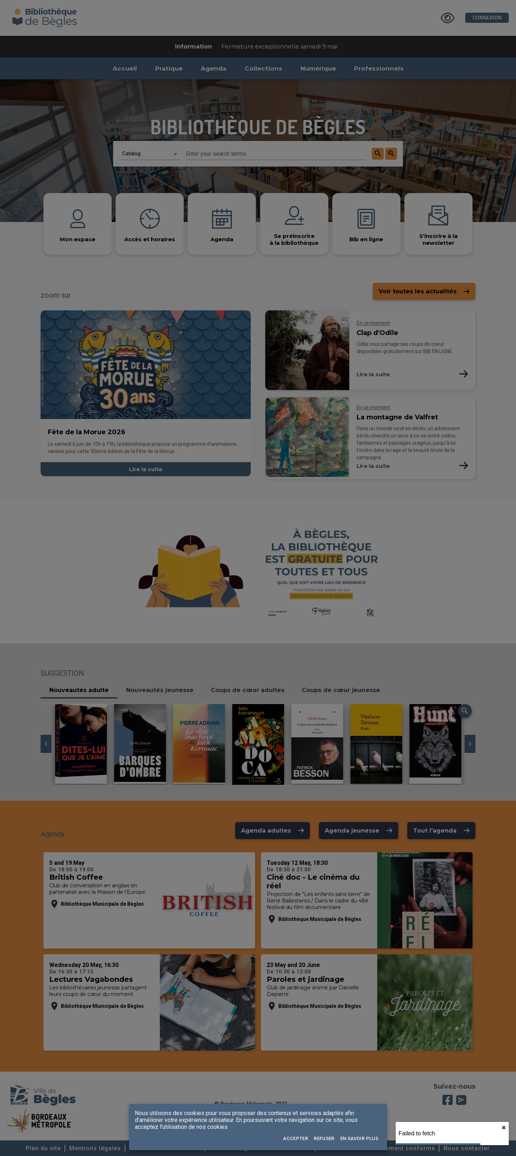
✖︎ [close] (504, 1128)
